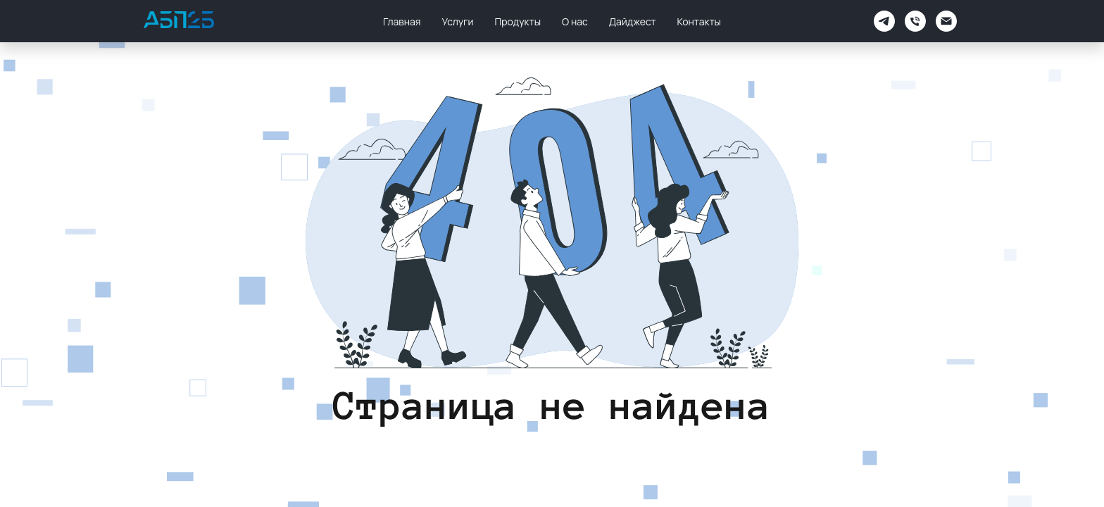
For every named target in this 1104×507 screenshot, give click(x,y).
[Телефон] (915, 21)
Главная (401, 21)
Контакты (699, 21)
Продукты (518, 21)
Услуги (458, 21)
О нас (575, 21)
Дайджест (632, 21)
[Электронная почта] (946, 21)
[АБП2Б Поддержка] (884, 21)
